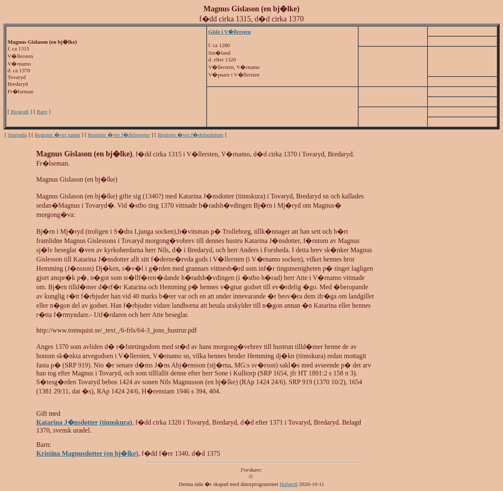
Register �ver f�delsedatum (190, 135)
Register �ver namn (57, 135)
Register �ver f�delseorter (119, 135)
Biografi (20, 111)
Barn (42, 111)
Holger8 (289, 484)
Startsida (17, 135)
